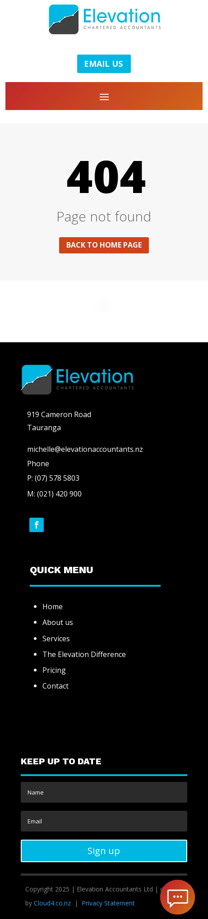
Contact (55, 686)
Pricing (54, 670)
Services (56, 638)
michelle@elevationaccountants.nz (85, 449)
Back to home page (104, 245)
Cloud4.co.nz (52, 903)
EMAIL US (103, 63)
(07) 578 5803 (56, 478)
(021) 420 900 (59, 494)
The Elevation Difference (84, 654)
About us (57, 622)
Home (52, 606)
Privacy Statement (108, 903)
